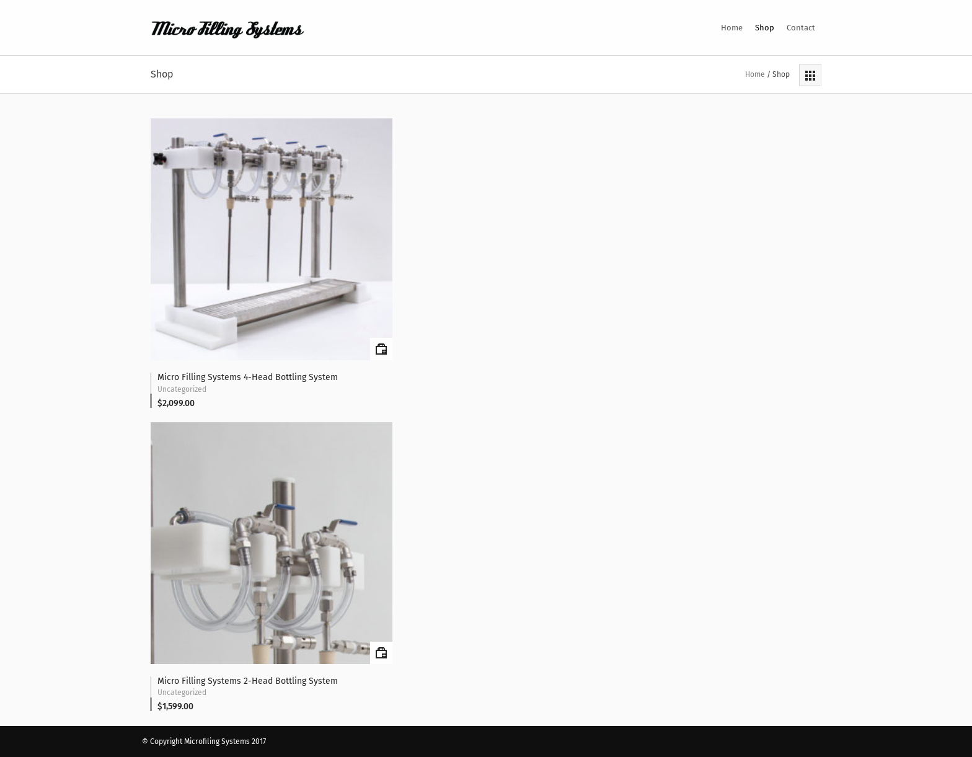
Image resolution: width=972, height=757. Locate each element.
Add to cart (381, 349)
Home (732, 27)
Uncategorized (181, 389)
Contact (801, 27)
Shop (764, 27)
